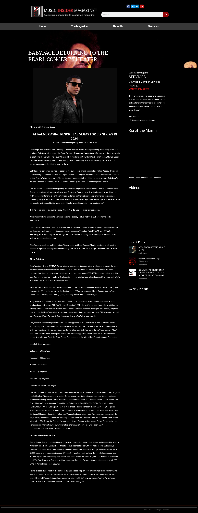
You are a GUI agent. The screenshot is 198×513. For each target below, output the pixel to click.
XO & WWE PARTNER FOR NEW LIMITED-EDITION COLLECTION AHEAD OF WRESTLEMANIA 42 (151, 272)
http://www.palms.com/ (89, 478)
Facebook (37, 428)
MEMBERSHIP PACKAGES (139, 89)
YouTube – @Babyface (39, 379)
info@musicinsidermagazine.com (142, 120)
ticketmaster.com (92, 210)
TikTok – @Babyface (38, 372)
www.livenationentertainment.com (70, 425)
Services (153, 26)
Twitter (68, 428)
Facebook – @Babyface (40, 358)
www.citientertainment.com (45, 238)
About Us (118, 26)
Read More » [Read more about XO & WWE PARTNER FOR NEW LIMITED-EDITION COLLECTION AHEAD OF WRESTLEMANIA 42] (143, 278)
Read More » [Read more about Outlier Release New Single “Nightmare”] (143, 264)
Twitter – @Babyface (38, 365)
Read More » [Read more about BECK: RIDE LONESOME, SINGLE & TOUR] (143, 253)
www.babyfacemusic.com (40, 344)
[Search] (166, 14)
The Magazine (79, 26)
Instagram (46, 428)
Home (42, 26)
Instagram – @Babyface (40, 351)
